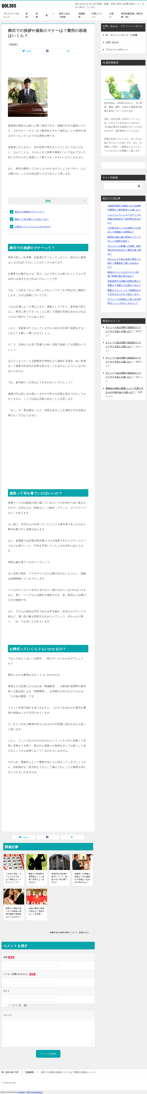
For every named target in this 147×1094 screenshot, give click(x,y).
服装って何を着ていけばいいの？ (32, 219)
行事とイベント (97, 15)
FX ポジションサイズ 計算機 (121, 35)
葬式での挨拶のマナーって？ (29, 211)
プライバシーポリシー (11, 15)
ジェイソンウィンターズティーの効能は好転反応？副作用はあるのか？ (124, 219)
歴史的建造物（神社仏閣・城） (132, 15)
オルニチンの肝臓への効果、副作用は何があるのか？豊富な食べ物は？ (124, 250)
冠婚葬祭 (81, 15)
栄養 (37, 15)
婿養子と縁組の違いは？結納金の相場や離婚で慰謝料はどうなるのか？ (13, 912)
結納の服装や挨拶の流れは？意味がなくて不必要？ (36, 911)
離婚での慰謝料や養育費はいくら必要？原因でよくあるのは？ (36, 878)
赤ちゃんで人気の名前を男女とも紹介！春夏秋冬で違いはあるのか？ (124, 263)
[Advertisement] (48, 66)
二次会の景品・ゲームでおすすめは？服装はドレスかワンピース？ (13, 878)
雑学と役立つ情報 (64, 15)
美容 (27, 15)
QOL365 (9, 5)
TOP (12, 1072)
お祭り (111, 15)
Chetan (21, 1092)
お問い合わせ (112, 42)
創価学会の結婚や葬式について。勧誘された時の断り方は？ (59, 878)
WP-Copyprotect (34, 1092)
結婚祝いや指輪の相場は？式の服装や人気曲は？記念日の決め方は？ (82, 878)
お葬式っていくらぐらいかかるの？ (33, 226)
